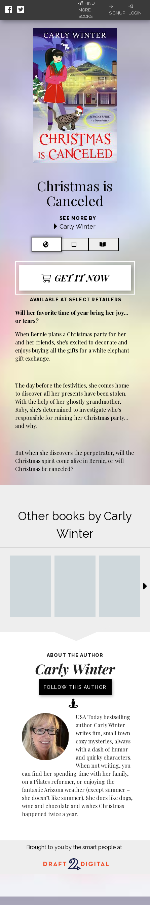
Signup (117, 9)
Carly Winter (78, 226)
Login (135, 9)
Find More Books (86, 10)
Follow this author (75, 687)
